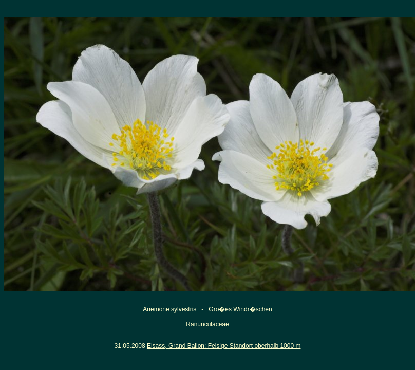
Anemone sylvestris (169, 309)
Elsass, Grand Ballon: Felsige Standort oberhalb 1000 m (224, 345)
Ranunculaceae (207, 324)
